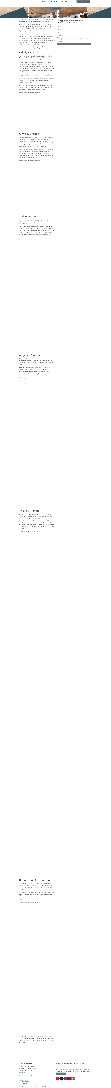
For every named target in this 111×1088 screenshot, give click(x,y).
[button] (55, 8)
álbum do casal (25, 220)
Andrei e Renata (43, 516)
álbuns (48, 21)
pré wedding (42, 220)
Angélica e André (24, 359)
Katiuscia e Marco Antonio (38, 883)
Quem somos (52, 1)
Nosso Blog (63, 1)
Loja (71, 1)
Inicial (43, 1)
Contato (70, 5)
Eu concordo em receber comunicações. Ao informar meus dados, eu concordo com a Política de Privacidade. (74, 40)
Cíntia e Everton (24, 137)
